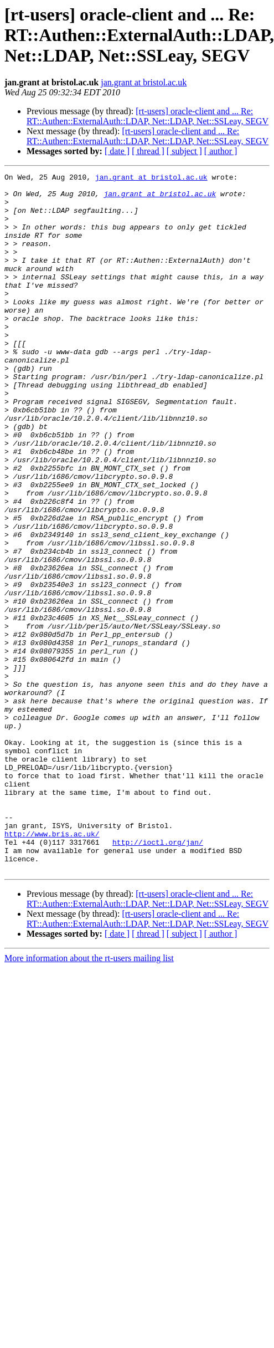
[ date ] (117, 151)
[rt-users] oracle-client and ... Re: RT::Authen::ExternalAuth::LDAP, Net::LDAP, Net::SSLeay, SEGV (147, 116)
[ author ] (220, 151)
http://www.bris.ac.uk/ (52, 967)
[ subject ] (184, 151)
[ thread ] (148, 151)
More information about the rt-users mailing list (89, 1097)
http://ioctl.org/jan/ (157, 977)
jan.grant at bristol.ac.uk (144, 82)
